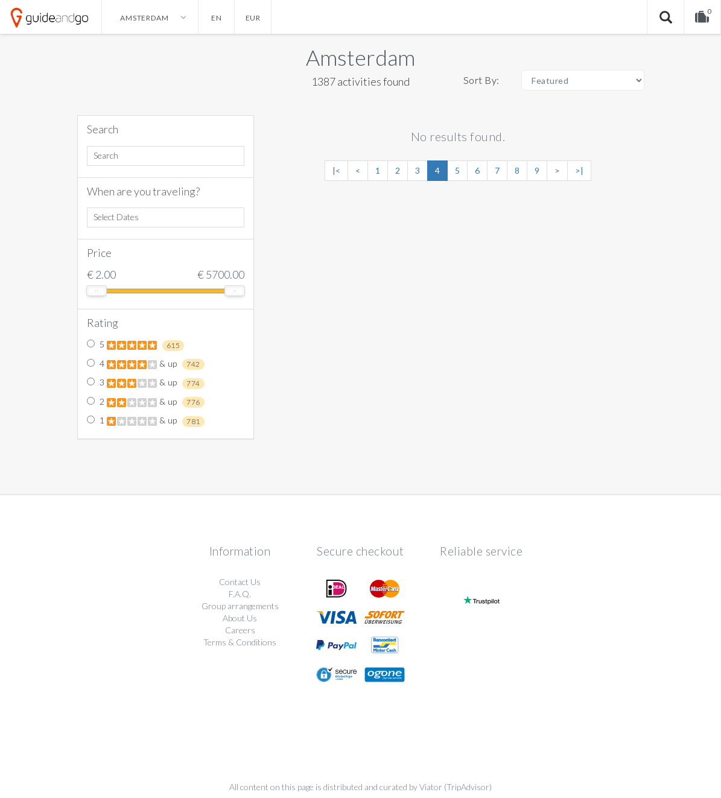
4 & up (146, 364)
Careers (240, 630)
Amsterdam (360, 57)
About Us (240, 618)
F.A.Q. (240, 594)
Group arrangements (240, 606)
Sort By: (481, 80)
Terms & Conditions (239, 642)
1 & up (146, 421)
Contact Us (240, 582)
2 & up (146, 402)
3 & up (146, 383)
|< (336, 170)
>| (579, 170)
